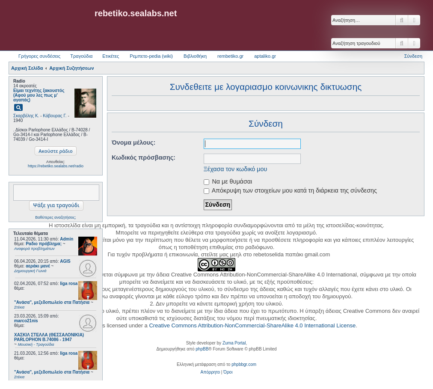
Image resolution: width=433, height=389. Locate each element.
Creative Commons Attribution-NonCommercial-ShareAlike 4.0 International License (252, 325)
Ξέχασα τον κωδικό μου (235, 169)
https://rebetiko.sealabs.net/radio (55, 166)
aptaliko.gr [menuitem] (265, 56)
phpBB (202, 349)
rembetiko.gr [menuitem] (230, 56)
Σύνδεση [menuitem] (413, 56)
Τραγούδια (81, 56)
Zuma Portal (234, 343)
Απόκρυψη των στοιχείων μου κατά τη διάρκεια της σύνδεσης (290, 190)
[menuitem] (210, 372)
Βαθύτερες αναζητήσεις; (55, 217)
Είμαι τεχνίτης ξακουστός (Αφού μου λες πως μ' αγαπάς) (38, 95)
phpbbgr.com (243, 364)
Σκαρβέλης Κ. (26, 115)
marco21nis (26, 320)
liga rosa (68, 283)
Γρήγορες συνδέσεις (39, 56)
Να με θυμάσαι (228, 181)
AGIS (65, 261)
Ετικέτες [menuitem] (110, 56)
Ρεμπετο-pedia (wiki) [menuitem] (151, 56)
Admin (66, 239)
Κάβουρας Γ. (54, 115)
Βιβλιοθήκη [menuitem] (195, 56)
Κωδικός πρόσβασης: (143, 157)
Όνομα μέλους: (133, 142)
